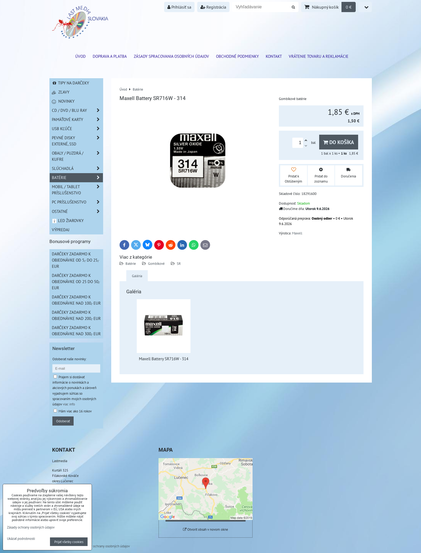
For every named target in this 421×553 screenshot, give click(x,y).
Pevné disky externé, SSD (77, 140)
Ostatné (77, 211)
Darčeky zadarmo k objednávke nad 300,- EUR (76, 330)
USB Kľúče (77, 128)
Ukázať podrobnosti (21, 539)
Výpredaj (60, 229)
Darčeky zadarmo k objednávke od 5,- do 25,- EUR (75, 260)
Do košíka (338, 142)
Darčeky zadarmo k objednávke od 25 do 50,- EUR (76, 281)
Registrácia (213, 7)
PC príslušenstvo (77, 202)
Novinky (63, 101)
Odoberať (63, 421)
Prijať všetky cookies (68, 542)
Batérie (130, 263)
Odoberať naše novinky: (69, 358)
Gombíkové (156, 263)
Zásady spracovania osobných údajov (171, 56)
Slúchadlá (77, 168)
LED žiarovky (68, 220)
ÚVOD (80, 56)
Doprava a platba (110, 56)
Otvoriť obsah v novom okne (205, 529)
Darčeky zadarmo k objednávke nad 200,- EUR (76, 315)
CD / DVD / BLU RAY (77, 110)
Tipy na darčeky (70, 82)
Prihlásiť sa (179, 7)
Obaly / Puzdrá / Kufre (77, 156)
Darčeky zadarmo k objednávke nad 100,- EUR (76, 300)
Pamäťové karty (77, 119)
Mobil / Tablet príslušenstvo (77, 189)
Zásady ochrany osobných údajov (106, 546)
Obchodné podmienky (237, 56)
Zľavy (60, 92)
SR (179, 263)
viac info (69, 404)
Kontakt (274, 56)
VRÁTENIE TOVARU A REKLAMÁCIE (318, 56)
